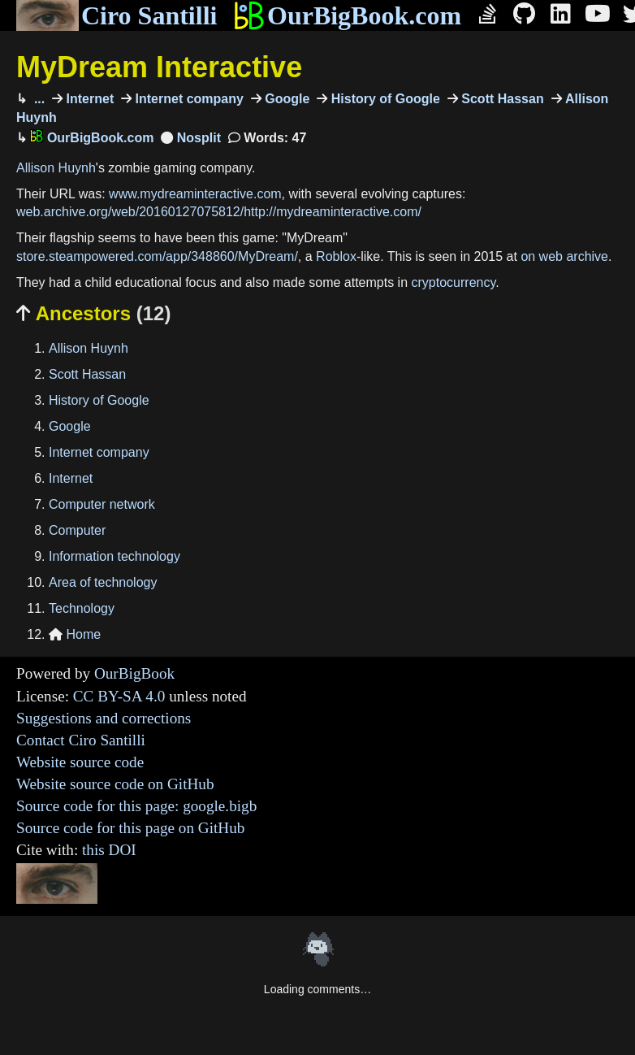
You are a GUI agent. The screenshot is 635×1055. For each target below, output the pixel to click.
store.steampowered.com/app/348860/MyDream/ (157, 256)
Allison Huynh (56, 168)
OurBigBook (134, 673)
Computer (77, 530)
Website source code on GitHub (115, 783)
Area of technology (103, 582)
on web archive (564, 256)
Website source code (80, 762)
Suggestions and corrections (103, 718)
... (37, 99)
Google (285, 99)
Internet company (188, 99)
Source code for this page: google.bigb (136, 805)
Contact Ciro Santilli (80, 740)
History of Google (383, 99)
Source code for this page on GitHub (130, 827)
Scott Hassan (501, 99)
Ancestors (93, 313)
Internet (88, 99)
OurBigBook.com (347, 15)
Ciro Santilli (116, 15)
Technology (81, 608)
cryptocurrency (454, 282)
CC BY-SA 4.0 (119, 696)
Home (75, 634)
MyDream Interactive (159, 67)
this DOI (109, 849)
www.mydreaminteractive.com (195, 194)
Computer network (102, 504)
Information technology (114, 556)
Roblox (336, 256)
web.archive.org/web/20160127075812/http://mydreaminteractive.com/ (218, 212)
